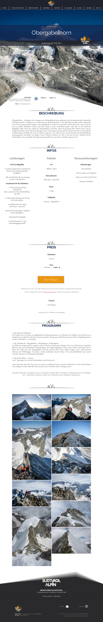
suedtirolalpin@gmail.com (24, 104)
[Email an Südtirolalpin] (67, 606)
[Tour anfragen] (51, 279)
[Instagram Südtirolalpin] (86, 606)
